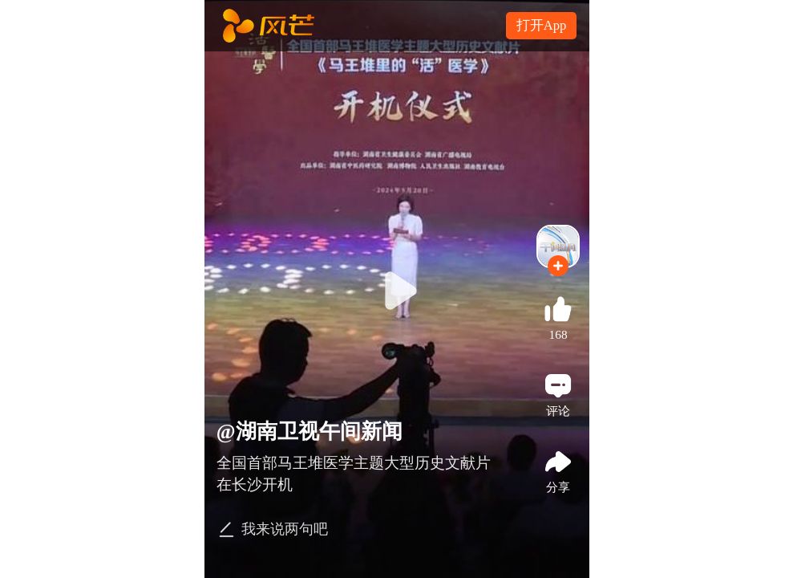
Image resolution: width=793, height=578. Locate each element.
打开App (541, 25)
